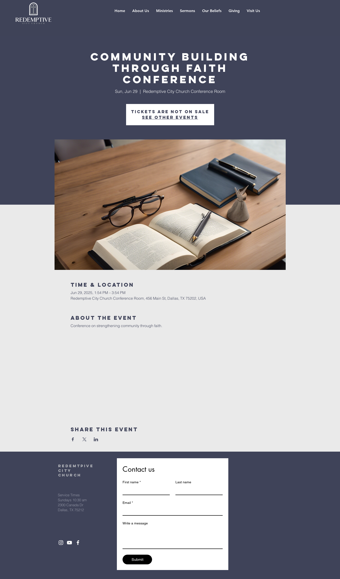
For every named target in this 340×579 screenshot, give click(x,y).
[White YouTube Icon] (69, 543)
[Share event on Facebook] (73, 439)
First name (132, 482)
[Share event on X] (84, 439)
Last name (183, 482)
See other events (170, 117)
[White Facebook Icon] (78, 543)
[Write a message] (173, 538)
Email (128, 503)
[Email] (171, 511)
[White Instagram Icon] (61, 543)
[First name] (145, 490)
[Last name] (197, 490)
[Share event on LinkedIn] (96, 439)
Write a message (135, 523)
